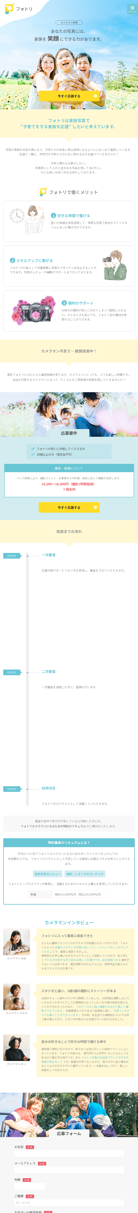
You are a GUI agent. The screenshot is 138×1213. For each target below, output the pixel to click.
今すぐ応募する (77, 96)
